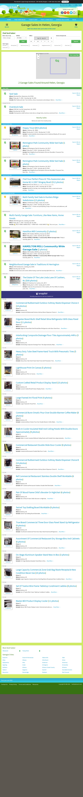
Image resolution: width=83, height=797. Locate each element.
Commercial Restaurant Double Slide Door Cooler (38, 445)
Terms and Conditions (25, 684)
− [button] (38, 57)
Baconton (5, 672)
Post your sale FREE (7, 680)
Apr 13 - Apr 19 (41, 38)
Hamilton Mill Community (35, 231)
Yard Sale (13, 93)
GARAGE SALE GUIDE (62, 20)
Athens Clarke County (48, 667)
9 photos (35, 432)
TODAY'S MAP (33, 20)
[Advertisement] (41, 627)
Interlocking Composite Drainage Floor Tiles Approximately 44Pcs (46, 335)
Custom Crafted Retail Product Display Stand (36, 382)
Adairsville (45, 657)
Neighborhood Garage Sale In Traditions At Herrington (34, 264)
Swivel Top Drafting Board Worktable (33, 507)
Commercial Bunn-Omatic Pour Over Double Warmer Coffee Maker (46, 412)
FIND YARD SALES (19, 20)
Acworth (5, 657)
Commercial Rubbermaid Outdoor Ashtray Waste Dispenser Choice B (47, 460)
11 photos (26, 322)
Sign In (79, 5)
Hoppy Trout (29, 127)
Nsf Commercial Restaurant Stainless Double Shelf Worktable (44, 476)
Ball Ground (65, 672)
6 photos (65, 492)
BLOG (74, 20)
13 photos (39, 200)
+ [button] (38, 55)
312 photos (57, 182)
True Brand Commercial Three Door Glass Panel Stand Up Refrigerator (48, 522)
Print (76, 26)
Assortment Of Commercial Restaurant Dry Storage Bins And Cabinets (48, 538)
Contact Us (4, 684)
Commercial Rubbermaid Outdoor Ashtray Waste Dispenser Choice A (47, 302)
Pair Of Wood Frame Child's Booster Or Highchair (38, 492)
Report (78, 95)
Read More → (59, 100)
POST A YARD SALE (47, 20)
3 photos (64, 554)
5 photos (46, 367)
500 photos (31, 280)
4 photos (47, 397)
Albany (24, 660)
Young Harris (31, 651)
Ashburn (5, 667)
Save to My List (76, 93)
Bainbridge (25, 672)
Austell (44, 670)
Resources (35, 684)
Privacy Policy (13, 684)
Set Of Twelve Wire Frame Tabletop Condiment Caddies (41, 586)
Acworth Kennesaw (27, 657)
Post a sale (65, 1)
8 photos (66, 445)
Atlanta (64, 667)
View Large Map (74, 55)
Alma (63, 660)
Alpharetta (6, 662)
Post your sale (65, 5)
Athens (24, 667)
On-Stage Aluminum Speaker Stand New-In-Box (37, 554)
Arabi (23, 665)
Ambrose (44, 662)
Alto (23, 662)
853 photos (41, 127)
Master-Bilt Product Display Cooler (32, 601)
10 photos (21, 306)
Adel (63, 657)
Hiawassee (11, 651)
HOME (9, 20)
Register (73, 5)
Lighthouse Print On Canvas (28, 367)
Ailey (4, 660)
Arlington (45, 665)
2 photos (52, 231)
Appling (5, 665)
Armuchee (65, 665)
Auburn (5, 670)
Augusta (24, 670)
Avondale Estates (67, 670)
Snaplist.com (50, 296)
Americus (64, 662)
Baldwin (44, 672)
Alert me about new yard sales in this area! (41, 29)
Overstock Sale (16, 106)
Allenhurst (45, 660)
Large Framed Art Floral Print (29, 397)
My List (7, 26)
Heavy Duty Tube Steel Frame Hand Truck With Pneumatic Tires (45, 351)
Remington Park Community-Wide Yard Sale (43, 142)
